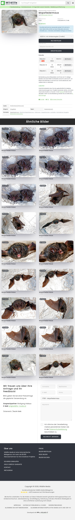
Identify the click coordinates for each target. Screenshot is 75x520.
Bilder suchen (44, 457)
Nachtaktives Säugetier (63, 112)
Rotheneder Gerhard (47, 15)
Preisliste (61, 92)
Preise (41, 449)
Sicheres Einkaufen (56, 99)
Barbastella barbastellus (47, 11)
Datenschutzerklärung (58, 429)
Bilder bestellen (45, 452)
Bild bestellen (56, 41)
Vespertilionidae (45, 112)
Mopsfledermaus (49, 12)
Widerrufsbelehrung (55, 505)
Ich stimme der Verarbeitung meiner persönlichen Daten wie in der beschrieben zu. (57, 428)
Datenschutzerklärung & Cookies (34, 505)
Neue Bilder (43, 454)
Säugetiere (13, 109)
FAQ (47, 99)
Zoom (32, 12)
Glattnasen (38, 112)
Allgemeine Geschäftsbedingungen (16, 508)
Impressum (17, 505)
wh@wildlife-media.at (17, 406)
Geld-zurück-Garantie (13, 464)
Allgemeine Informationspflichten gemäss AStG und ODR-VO (51, 508)
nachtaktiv (53, 112)
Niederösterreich (48, 109)
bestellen (68, 59)
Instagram (8, 470)
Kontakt (41, 99)
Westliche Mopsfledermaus (27, 112)
